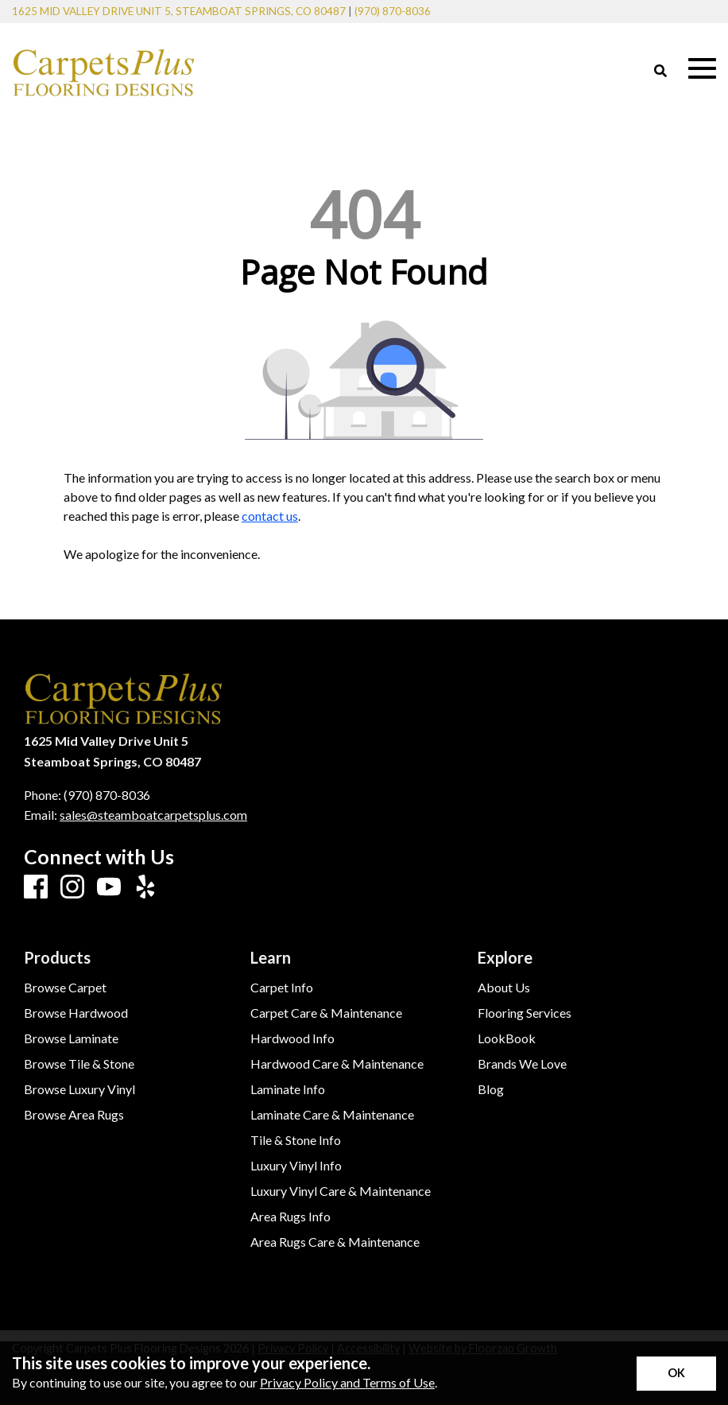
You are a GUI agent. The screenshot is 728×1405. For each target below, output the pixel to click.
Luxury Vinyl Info (296, 1165)
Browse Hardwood (76, 1013)
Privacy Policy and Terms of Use (347, 1382)
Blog (491, 1089)
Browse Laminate (71, 1038)
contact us (270, 515)
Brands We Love (522, 1064)
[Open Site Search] (660, 71)
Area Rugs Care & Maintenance (335, 1242)
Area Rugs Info (290, 1216)
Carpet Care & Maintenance (326, 1013)
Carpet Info (281, 987)
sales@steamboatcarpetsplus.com (153, 814)
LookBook (507, 1038)
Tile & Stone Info (295, 1140)
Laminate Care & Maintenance (332, 1114)
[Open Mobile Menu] (702, 69)
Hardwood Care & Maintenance (337, 1064)
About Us (504, 987)
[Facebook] (36, 887)
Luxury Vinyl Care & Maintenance (340, 1191)
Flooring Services (524, 1013)
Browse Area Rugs (74, 1114)
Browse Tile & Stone (79, 1064)
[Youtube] (109, 887)
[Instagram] (72, 887)
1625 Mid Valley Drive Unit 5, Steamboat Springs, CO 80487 (179, 11)
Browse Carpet (65, 987)
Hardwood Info (292, 1038)
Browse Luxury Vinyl (79, 1089)
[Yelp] (145, 887)
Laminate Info (287, 1089)
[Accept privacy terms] (676, 1373)
